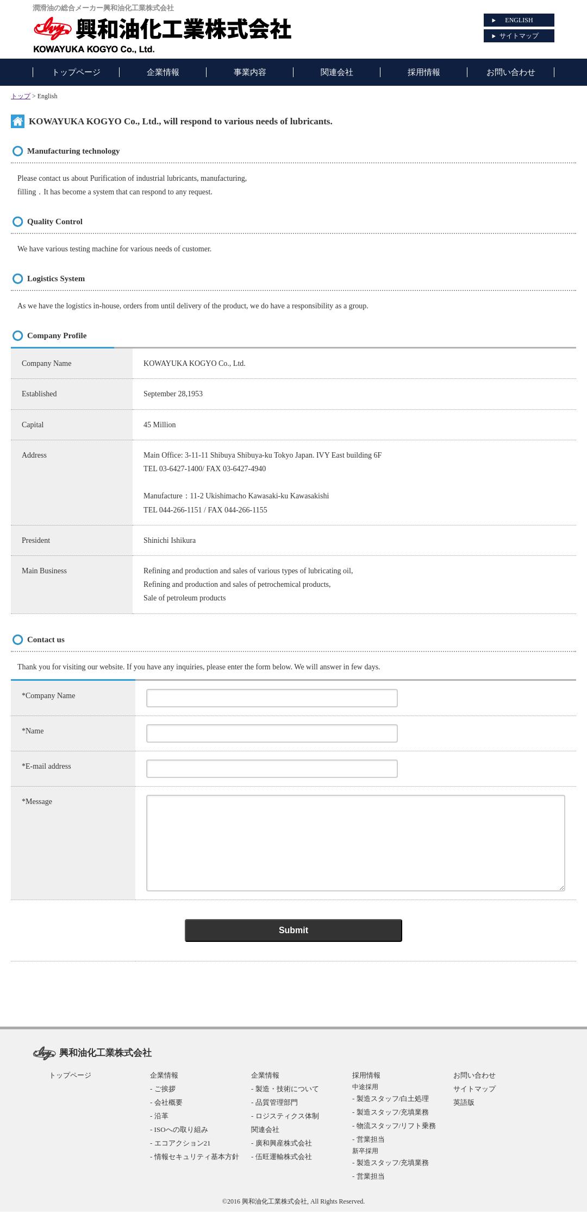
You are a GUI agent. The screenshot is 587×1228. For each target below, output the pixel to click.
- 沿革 (159, 1132)
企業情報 (164, 1091)
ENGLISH (519, 20)
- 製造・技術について (285, 1105)
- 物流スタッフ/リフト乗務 (394, 1142)
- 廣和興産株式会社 (281, 1159)
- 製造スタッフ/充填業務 (390, 1128)
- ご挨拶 (163, 1105)
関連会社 (265, 1146)
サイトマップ (519, 36)
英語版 (463, 1119)
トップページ (70, 1091)
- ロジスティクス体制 (285, 1132)
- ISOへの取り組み (179, 1146)
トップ (20, 96)
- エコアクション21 (180, 1159)
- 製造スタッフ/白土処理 (390, 1115)
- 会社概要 (166, 1119)
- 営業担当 (368, 1155)
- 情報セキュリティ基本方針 (194, 1173)
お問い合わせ (474, 1091)
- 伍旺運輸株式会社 (281, 1173)
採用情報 (366, 1091)
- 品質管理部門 (274, 1119)
